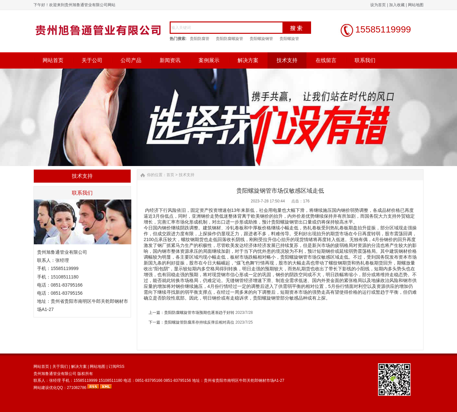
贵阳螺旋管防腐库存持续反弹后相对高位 (199, 322)
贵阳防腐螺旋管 (229, 38)
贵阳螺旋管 (289, 38)
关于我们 (60, 366)
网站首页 (53, 60)
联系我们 (365, 60)
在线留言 (326, 60)
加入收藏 (397, 5)
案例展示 (209, 60)
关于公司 (92, 60)
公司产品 (131, 60)
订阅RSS (116, 366)
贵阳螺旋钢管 (261, 38)
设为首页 (378, 5)
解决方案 (248, 60)
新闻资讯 (170, 60)
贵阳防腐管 (199, 38)
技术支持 (287, 60)
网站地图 (416, 5)
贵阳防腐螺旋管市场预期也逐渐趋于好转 (199, 312)
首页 (170, 175)
